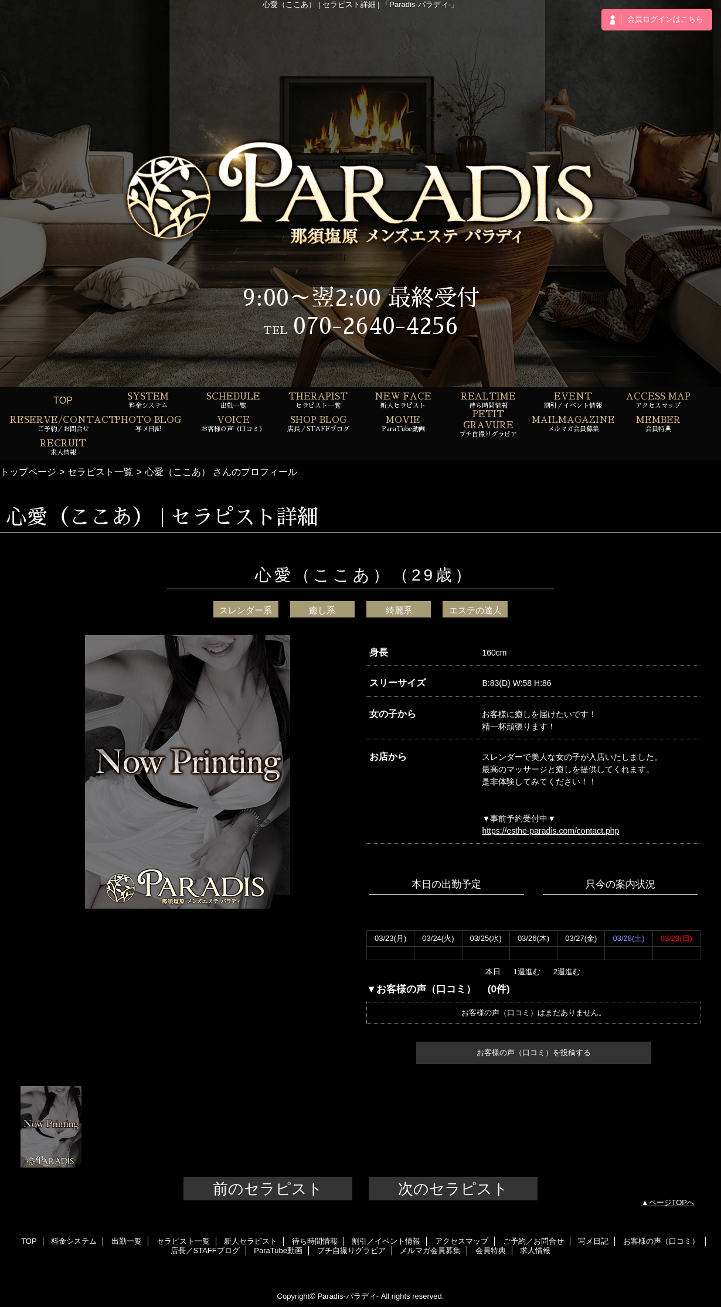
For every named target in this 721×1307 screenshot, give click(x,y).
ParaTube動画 (278, 1250)
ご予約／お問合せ (533, 1241)
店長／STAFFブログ (205, 1250)
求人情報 (535, 1250)
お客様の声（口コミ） (661, 1241)
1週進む (526, 971)
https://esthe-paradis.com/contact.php (550, 830)
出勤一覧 (126, 1241)
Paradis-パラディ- (348, 1296)
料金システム (74, 1241)
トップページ (28, 471)
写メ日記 (593, 1241)
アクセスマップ (461, 1241)
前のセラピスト (268, 1188)
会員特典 (490, 1250)
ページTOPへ (672, 1202)
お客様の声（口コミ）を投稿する (534, 1052)
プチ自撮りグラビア (351, 1250)
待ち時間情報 (315, 1241)
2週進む (566, 971)
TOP (63, 400)
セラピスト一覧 (100, 471)
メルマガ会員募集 (430, 1250)
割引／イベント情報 (386, 1241)
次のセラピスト (453, 1188)
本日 (493, 971)
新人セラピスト (250, 1241)
